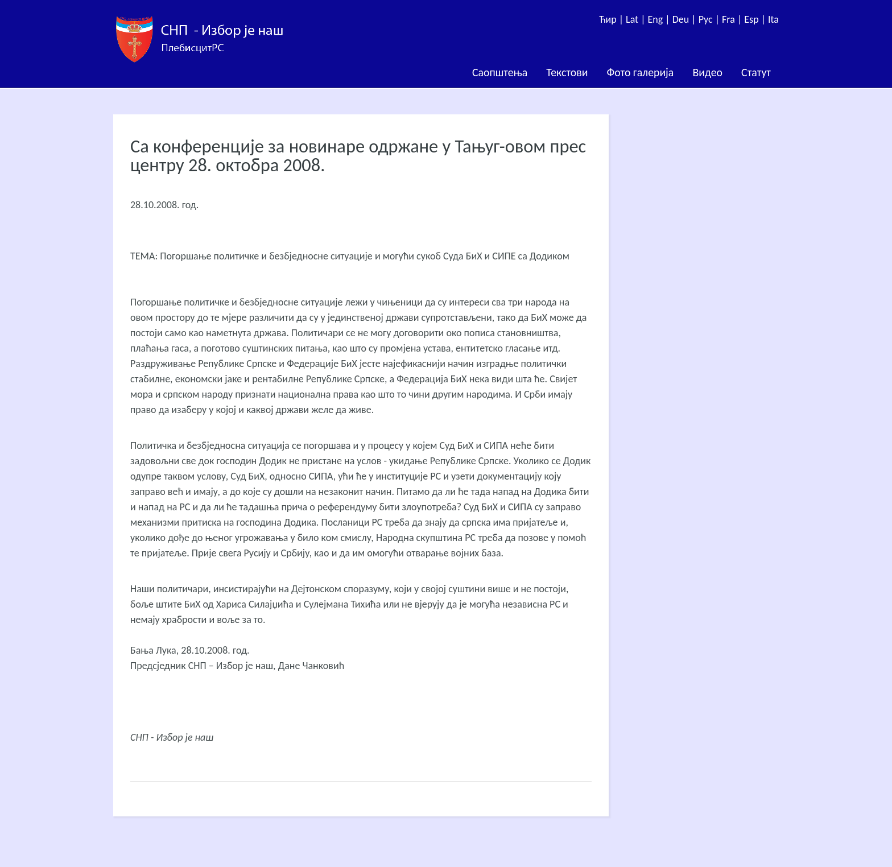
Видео (707, 72)
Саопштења (499, 72)
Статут (756, 72)
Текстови (567, 72)
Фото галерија (640, 72)
